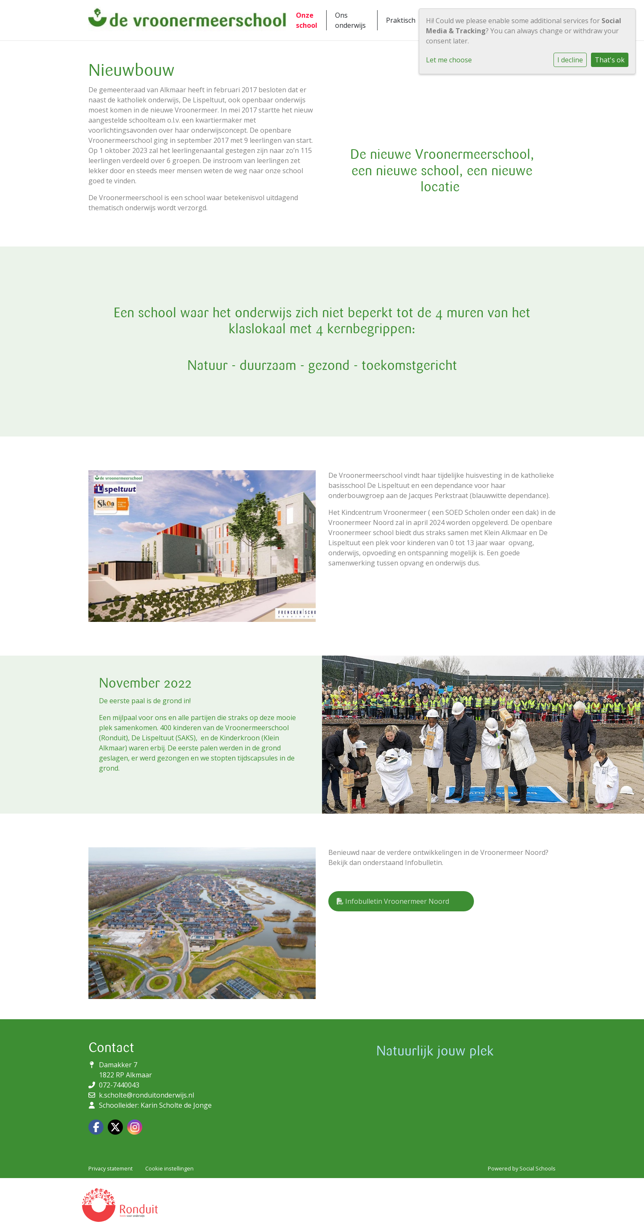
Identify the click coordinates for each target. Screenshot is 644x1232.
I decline (570, 59)
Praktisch (400, 20)
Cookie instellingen (169, 1168)
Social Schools (537, 1168)
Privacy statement (110, 1168)
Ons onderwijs (350, 20)
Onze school (306, 20)
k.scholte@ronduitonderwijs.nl (146, 1095)
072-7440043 (119, 1085)
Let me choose (449, 59)
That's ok (610, 59)
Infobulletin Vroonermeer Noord (393, 901)
